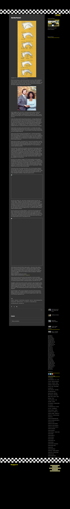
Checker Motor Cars (51, 440)
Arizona (49, 386)
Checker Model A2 (51, 435)
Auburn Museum (51, 389)
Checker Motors (51, 442)
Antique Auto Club (55, 384)
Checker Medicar (51, 431)
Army (52, 386)
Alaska (57, 383)
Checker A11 (57, 413)
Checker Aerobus (56, 415)
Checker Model (50, 433)
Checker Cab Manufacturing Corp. (54, 420)
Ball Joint (55, 393)
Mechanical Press (20, 301)
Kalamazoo (16, 300)
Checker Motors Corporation (24, 300)
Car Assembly (50, 403)
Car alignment (54, 408)
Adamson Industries (55, 381)
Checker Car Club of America (53, 425)
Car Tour (49, 408)
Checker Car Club (51, 421)
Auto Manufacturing (14, 303)
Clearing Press (13, 301)
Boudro (54, 396)
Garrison (31, 300)
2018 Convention (51, 379)
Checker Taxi (50, 452)
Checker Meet (57, 431)
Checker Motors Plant (52, 445)
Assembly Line (21, 303)
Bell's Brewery (50, 394)
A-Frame (49, 381)
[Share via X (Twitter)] (14, 306)
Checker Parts (50, 447)
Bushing (49, 398)
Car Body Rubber (57, 403)
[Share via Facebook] (11, 306)
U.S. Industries (26, 301)
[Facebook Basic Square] (48, 374)
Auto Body (56, 389)
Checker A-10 (50, 411)
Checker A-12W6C (51, 413)
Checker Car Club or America (53, 426)
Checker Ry (50, 450)
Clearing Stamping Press (38, 300)
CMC (56, 399)
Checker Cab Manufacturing (53, 418)
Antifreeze (50, 384)
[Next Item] (57, 23)
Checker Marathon (51, 430)
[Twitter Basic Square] (50, 374)
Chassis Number (51, 410)
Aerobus (49, 383)
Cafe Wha (49, 401)
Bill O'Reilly (56, 394)
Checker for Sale (51, 453)
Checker (12, 300)
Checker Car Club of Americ (53, 423)
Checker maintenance (52, 455)
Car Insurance (50, 404)
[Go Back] (58, 15)
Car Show (57, 406)
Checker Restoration (51, 448)
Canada (53, 401)
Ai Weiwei (53, 383)
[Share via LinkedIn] (16, 306)
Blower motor (50, 396)
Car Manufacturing (33, 301)
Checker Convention (51, 428)
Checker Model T (51, 438)
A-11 (55, 379)
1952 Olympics (50, 377)
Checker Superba (56, 450)
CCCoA (53, 398)
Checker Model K (51, 437)
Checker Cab (50, 416)
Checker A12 (50, 415)
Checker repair (56, 457)
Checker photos (51, 457)
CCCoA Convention (51, 399)
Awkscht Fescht (50, 393)
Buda (58, 396)
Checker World (55, 452)
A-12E (58, 379)
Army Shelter (56, 386)
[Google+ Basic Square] (52, 374)
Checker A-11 (55, 411)
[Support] (14, 465)
